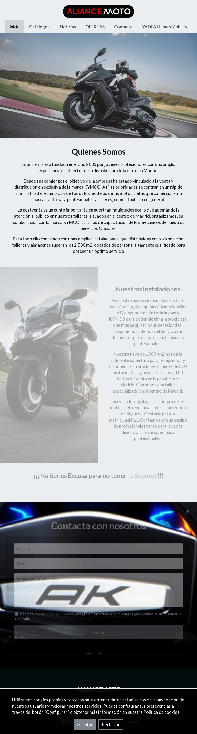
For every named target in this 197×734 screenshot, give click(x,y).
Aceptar (85, 724)
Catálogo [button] (39, 26)
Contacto (123, 26)
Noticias (68, 26)
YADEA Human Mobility (165, 26)
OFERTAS (95, 26)
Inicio (14, 26)
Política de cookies (161, 712)
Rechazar (111, 724)
